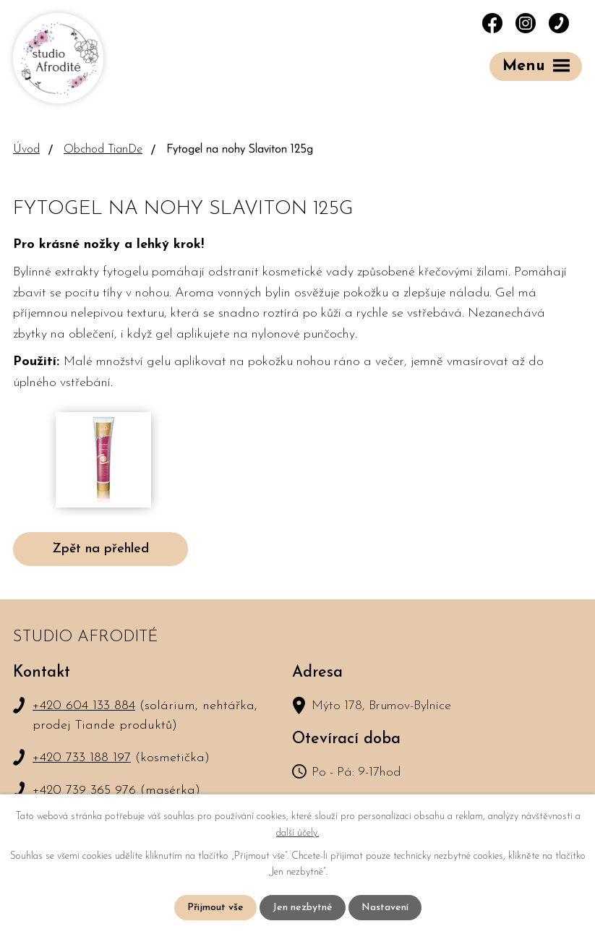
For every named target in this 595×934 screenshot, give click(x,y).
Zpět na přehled (100, 549)
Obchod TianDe (103, 149)
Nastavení (384, 907)
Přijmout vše (215, 907)
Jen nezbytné (303, 907)
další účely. (297, 832)
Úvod (26, 149)
